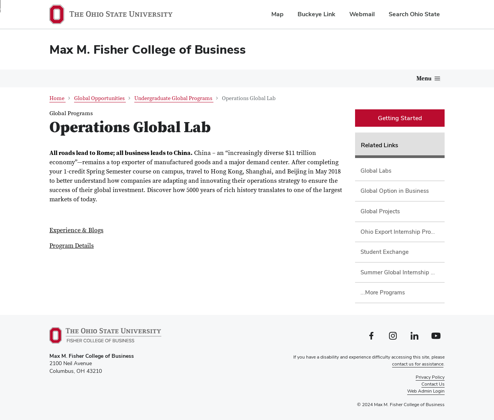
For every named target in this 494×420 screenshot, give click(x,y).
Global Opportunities (100, 98)
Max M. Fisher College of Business (147, 49)
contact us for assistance (417, 363)
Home (57, 98)
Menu (423, 78)
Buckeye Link (316, 14)
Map (277, 14)
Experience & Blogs (76, 230)
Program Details (71, 246)
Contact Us (433, 384)
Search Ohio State (414, 14)
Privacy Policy (430, 377)
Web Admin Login (426, 391)
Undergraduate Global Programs (173, 98)
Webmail (362, 14)
